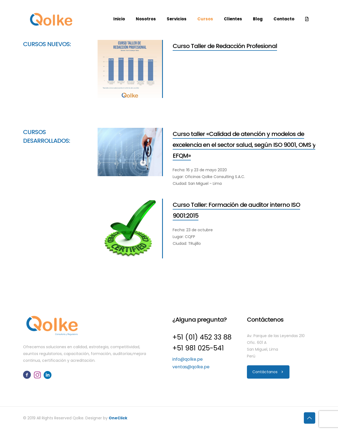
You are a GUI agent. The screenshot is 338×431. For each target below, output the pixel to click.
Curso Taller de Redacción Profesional (225, 46)
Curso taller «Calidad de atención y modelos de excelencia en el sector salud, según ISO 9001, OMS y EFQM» (244, 145)
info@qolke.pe (187, 359)
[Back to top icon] (309, 418)
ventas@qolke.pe (191, 367)
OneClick (118, 418)
